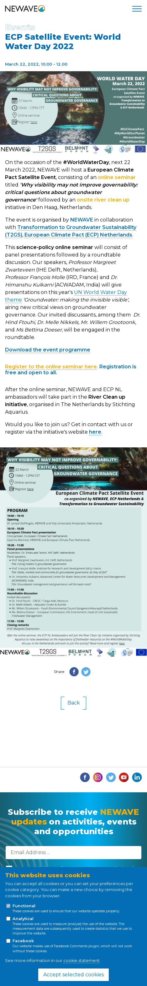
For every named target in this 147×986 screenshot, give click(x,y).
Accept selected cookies (73, 975)
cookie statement (81, 960)
